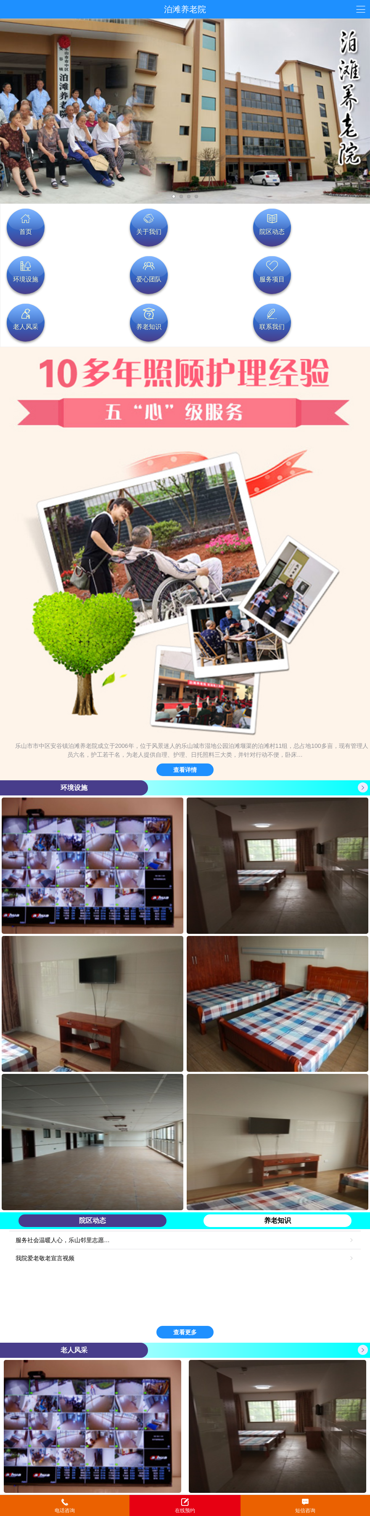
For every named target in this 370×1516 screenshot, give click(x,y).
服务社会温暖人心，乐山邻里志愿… (63, 1240)
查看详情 (185, 769)
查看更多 (185, 1332)
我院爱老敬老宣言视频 (46, 1258)
